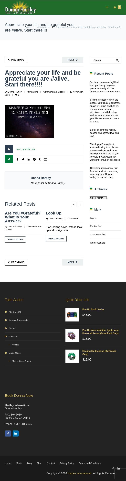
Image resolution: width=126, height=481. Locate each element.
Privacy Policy (67, 463)
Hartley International (79, 473)
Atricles (15, 344)
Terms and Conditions (90, 463)
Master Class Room (21, 361)
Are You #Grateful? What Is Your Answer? (23, 217)
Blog (29, 463)
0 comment (73, 218)
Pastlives (13, 336)
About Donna (15, 312)
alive (19, 149)
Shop (39, 463)
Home (28, 27)
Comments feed (98, 234)
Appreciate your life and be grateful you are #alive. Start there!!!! (43, 78)
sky (33, 149)
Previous (17, 59)
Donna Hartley (15, 92)
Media (19, 463)
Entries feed (96, 226)
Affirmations (43, 27)
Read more (15, 239)
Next (71, 59)
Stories (12, 328)
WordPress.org (97, 242)
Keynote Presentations (19, 320)
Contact (51, 463)
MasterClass (15, 353)
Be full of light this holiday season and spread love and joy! (104, 132)
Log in (93, 218)
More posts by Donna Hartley (48, 183)
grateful (26, 149)
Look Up (54, 213)
